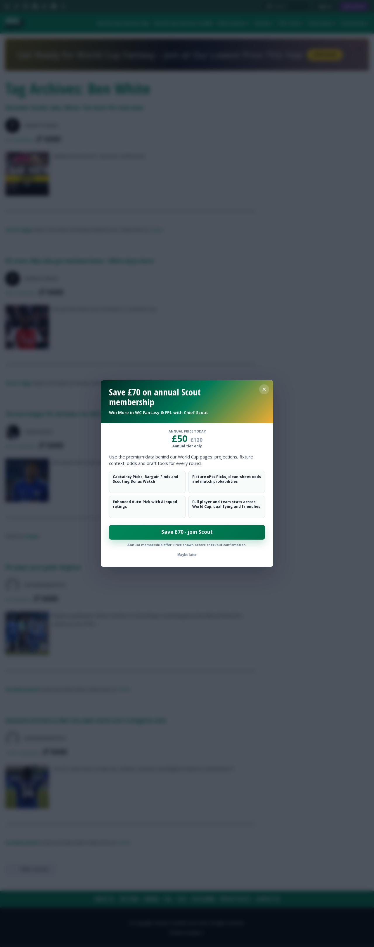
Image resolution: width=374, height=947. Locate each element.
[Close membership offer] (264, 389)
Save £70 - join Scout (187, 532)
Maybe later (187, 555)
